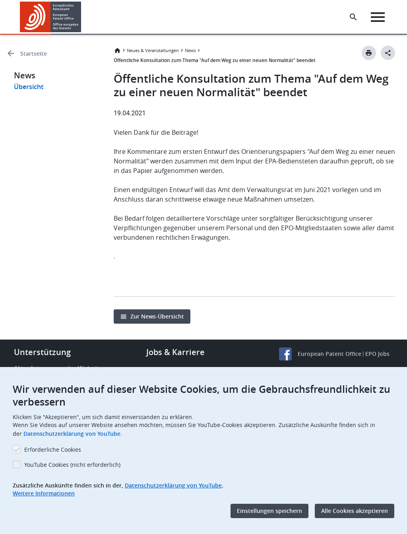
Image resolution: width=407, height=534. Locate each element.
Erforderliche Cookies (52, 449)
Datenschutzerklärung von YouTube (71, 433)
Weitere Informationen (44, 493)
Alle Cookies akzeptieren (354, 511)
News (190, 50)
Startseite (33, 53)
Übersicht (28, 86)
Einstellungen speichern (269, 511)
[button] (82, 17)
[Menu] (377, 17)
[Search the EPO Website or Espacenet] (353, 17)
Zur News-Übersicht (157, 316)
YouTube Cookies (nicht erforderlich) (72, 464)
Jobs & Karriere (175, 352)
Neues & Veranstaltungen (153, 50)
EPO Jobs (377, 353)
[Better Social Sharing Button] (388, 53)
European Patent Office (329, 353)
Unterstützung (42, 352)
